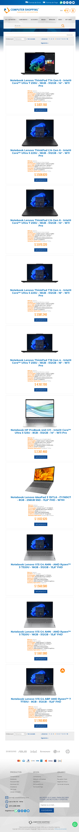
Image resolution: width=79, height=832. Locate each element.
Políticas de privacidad (60, 829)
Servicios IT (36, 781)
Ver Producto (40, 110)
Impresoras (13, 787)
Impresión (52, 19)
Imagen (44, 19)
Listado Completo (15, 792)
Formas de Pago (50, 2)
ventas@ (19, 797)
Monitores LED (14, 784)
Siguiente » (44, 43)
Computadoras (14, 776)
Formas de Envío (33, 2)
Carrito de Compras (63, 784)
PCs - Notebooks (11, 19)
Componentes (24, 19)
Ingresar (59, 776)
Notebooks (13, 779)
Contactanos (37, 776)
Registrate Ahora (62, 781)
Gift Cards (69, 19)
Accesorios (35, 19)
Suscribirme (46, 810)
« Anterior (44, 39)
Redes (60, 19)
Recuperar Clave (62, 779)
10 (67, 39)
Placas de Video (14, 781)
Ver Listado (31, 39)
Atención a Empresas (39, 779)
